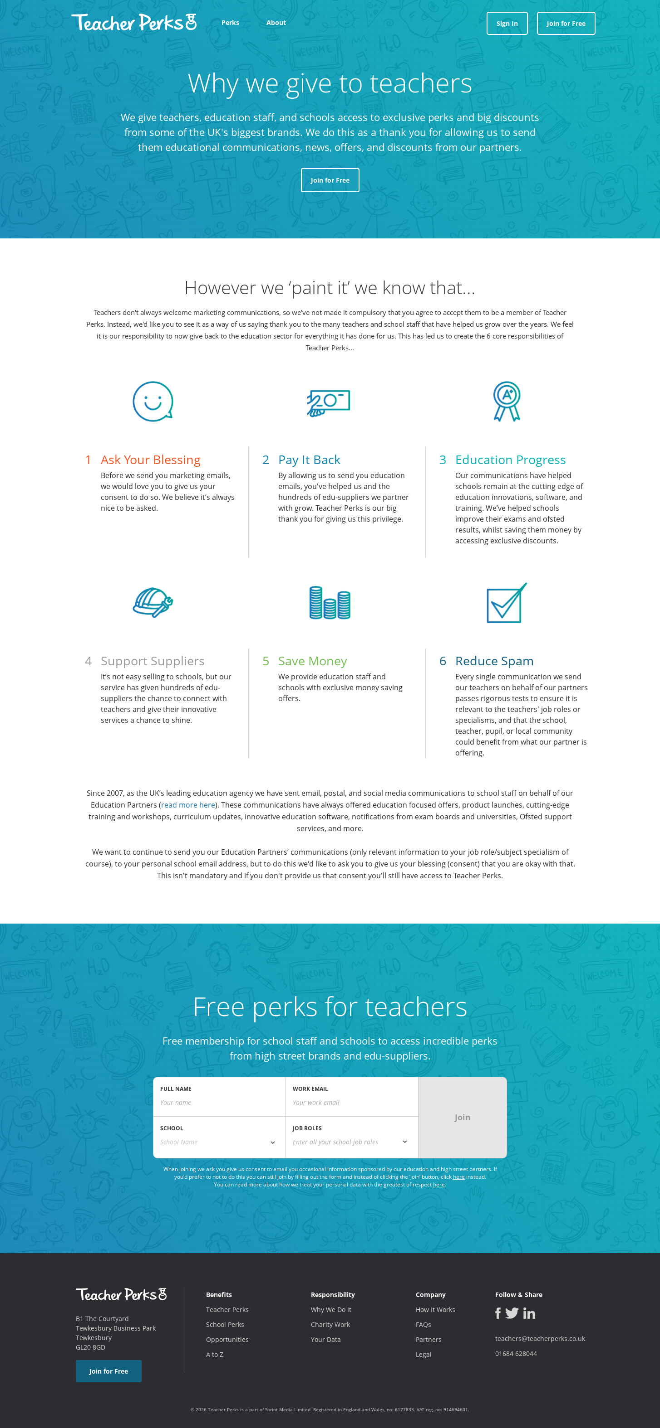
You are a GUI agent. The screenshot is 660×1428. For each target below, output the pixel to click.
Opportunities (227, 1339)
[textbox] (352, 1142)
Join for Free (566, 23)
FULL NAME (176, 1089)
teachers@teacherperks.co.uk (540, 1338)
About (276, 22)
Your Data (326, 1339)
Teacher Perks (227, 1309)
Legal (424, 1354)
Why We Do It (331, 1309)
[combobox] (219, 1142)
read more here (188, 805)
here (459, 1177)
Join (463, 1117)
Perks (230, 22)
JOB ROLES (307, 1128)
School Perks (225, 1324)
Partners (429, 1339)
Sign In (507, 23)
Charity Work (330, 1324)
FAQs (423, 1324)
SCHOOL (171, 1128)
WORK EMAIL (310, 1089)
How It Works (435, 1309)
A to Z (214, 1354)
